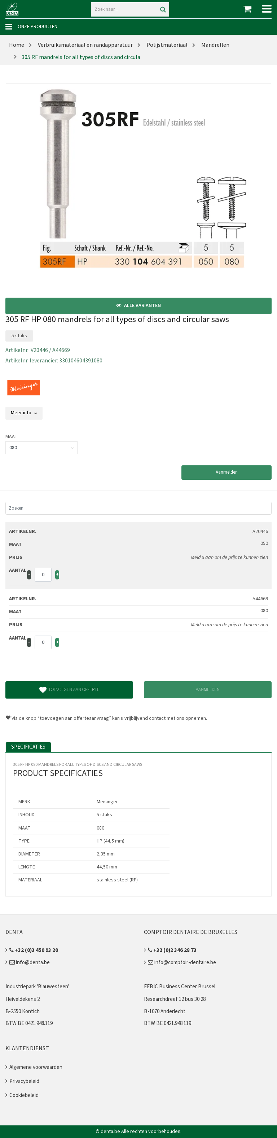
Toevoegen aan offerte (69, 690)
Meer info (24, 412)
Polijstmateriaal (166, 45)
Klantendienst (27, 1048)
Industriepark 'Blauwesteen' (37, 986)
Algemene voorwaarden (35, 1067)
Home (16, 45)
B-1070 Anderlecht (164, 1011)
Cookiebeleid (24, 1095)
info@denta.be (29, 962)
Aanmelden (227, 472)
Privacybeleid (24, 1081)
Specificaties (28, 747)
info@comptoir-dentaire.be (182, 962)
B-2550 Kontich (22, 1011)
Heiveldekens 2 (22, 999)
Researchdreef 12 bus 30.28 (175, 999)
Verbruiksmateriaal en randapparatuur (85, 45)
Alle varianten (138, 305)
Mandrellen (214, 45)
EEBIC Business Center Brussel (179, 986)
